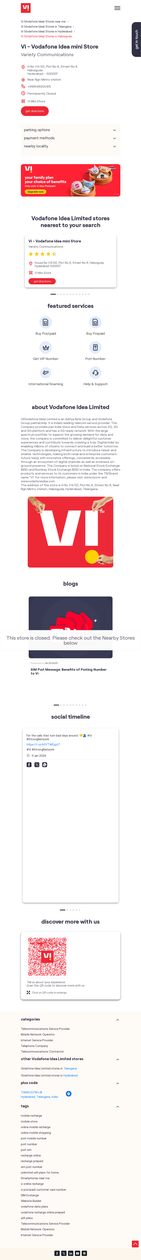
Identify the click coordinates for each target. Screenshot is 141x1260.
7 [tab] (74, 295)
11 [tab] (86, 295)
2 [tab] (58, 295)
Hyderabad (70, 1075)
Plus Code (29, 1083)
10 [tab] (83, 295)
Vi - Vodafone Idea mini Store (54, 241)
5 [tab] (67, 295)
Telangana (70, 1068)
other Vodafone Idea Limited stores (52, 1059)
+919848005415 (39, 86)
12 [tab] (89, 295)
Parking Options (37, 130)
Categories (30, 1019)
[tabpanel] (70, 261)
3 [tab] (61, 295)
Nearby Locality (36, 146)
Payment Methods (39, 138)
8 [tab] (77, 295)
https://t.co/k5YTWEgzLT (43, 744)
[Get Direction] (69, 1095)
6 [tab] (71, 295)
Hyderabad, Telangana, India (39, 1096)
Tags (25, 1106)
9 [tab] (80, 295)
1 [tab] (51, 295)
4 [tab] (64, 295)
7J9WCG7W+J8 (31, 1092)
